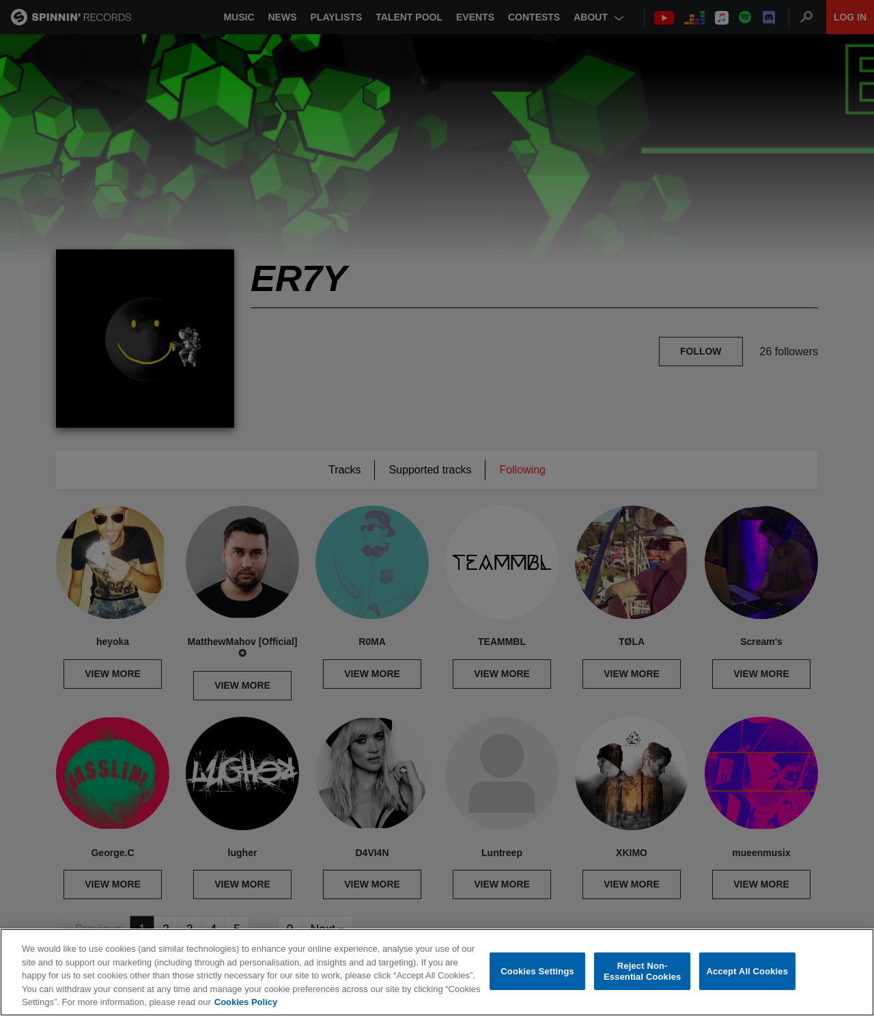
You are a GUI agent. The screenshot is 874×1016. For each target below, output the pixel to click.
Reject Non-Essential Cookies (642, 972)
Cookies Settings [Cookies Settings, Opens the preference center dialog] (537, 972)
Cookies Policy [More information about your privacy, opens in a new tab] (245, 1003)
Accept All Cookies (747, 972)
